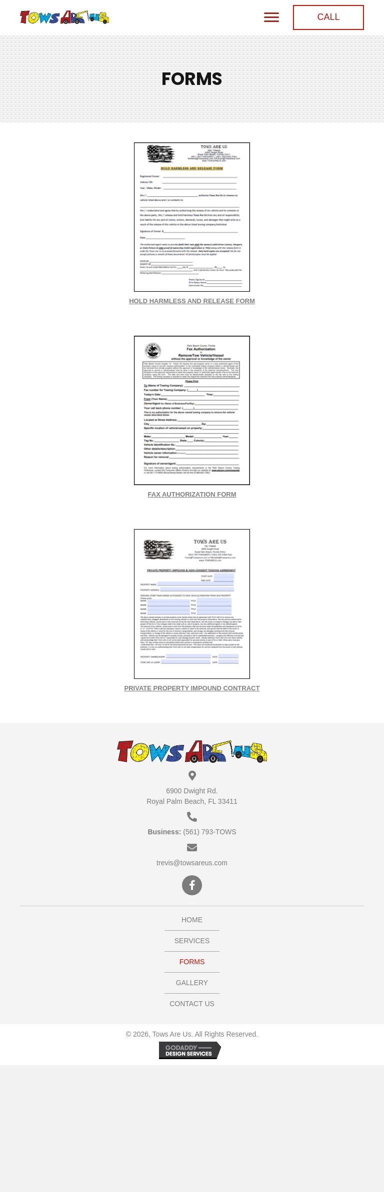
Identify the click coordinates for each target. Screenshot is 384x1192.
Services (192, 941)
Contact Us (192, 1004)
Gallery (192, 983)
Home (192, 920)
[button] (328, 17)
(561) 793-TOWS (209, 832)
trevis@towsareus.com (192, 863)
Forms (192, 962)
